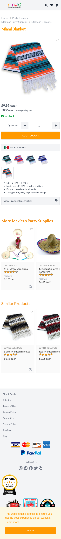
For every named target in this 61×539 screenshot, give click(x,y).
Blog (5, 436)
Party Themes (20, 17)
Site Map (7, 430)
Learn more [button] (12, 522)
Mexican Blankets (41, 21)
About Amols (9, 394)
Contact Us (8, 418)
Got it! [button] (30, 530)
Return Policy (9, 412)
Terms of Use (9, 406)
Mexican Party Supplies (14, 21)
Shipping (7, 400)
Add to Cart (30, 135)
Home (4, 17)
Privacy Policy (9, 424)
